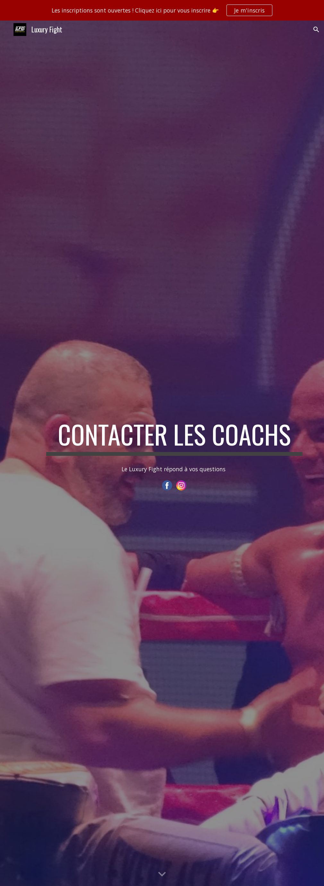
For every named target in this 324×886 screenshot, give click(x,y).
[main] (174, 437)
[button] (316, 29)
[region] (162, 10)
